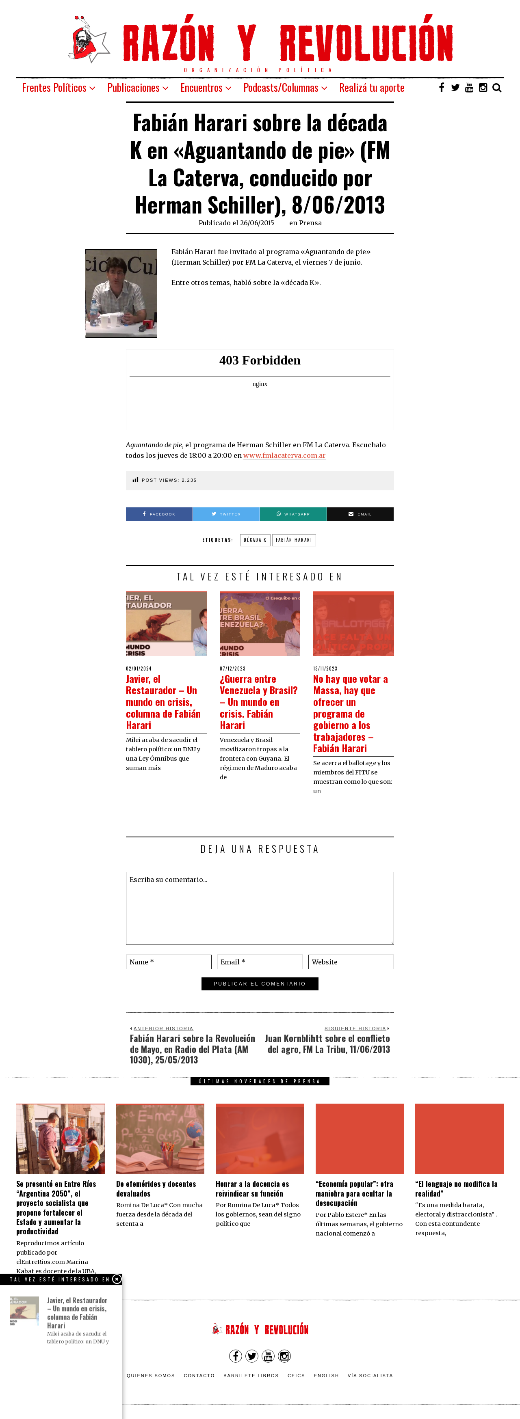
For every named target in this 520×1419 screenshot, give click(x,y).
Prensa (310, 223)
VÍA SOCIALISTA (370, 1375)
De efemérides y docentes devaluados (156, 1188)
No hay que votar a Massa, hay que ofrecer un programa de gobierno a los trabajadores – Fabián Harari (353, 713)
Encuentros (201, 87)
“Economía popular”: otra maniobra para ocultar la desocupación (354, 1193)
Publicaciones (133, 87)
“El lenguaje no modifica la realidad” (456, 1188)
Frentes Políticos (54, 87)
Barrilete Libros (251, 1375)
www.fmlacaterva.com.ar (284, 455)
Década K (255, 540)
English (326, 1375)
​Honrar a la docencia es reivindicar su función (252, 1188)
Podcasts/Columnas (280, 87)
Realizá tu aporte (372, 87)
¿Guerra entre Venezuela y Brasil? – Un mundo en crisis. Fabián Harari (255, 701)
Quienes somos (151, 1375)
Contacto (199, 1375)
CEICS (297, 1375)
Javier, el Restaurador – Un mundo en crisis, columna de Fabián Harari (166, 701)
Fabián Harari (294, 540)
